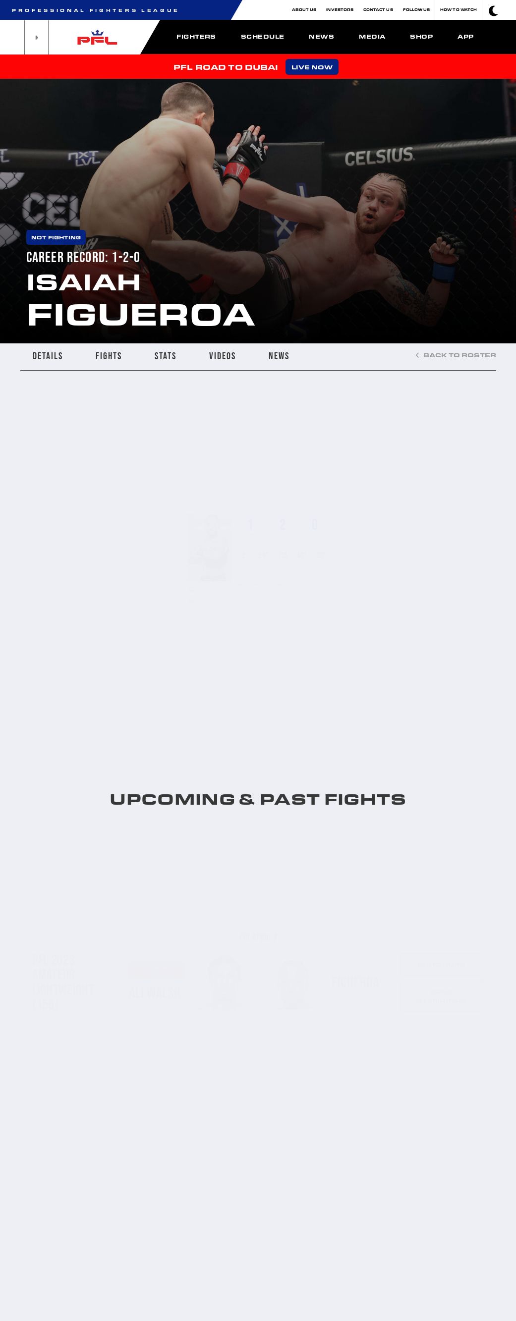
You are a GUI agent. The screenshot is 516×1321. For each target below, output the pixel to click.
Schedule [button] (263, 36)
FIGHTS (109, 355)
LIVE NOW (312, 67)
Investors (339, 9)
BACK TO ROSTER (456, 355)
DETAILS (48, 355)
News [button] (321, 36)
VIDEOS (222, 355)
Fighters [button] (196, 36)
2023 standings (441, 954)
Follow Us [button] (416, 9)
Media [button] (372, 36)
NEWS (279, 355)
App (465, 36)
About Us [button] (304, 9)
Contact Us (378, 9)
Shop (421, 36)
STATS (165, 355)
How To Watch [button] (458, 9)
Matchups (442, 924)
